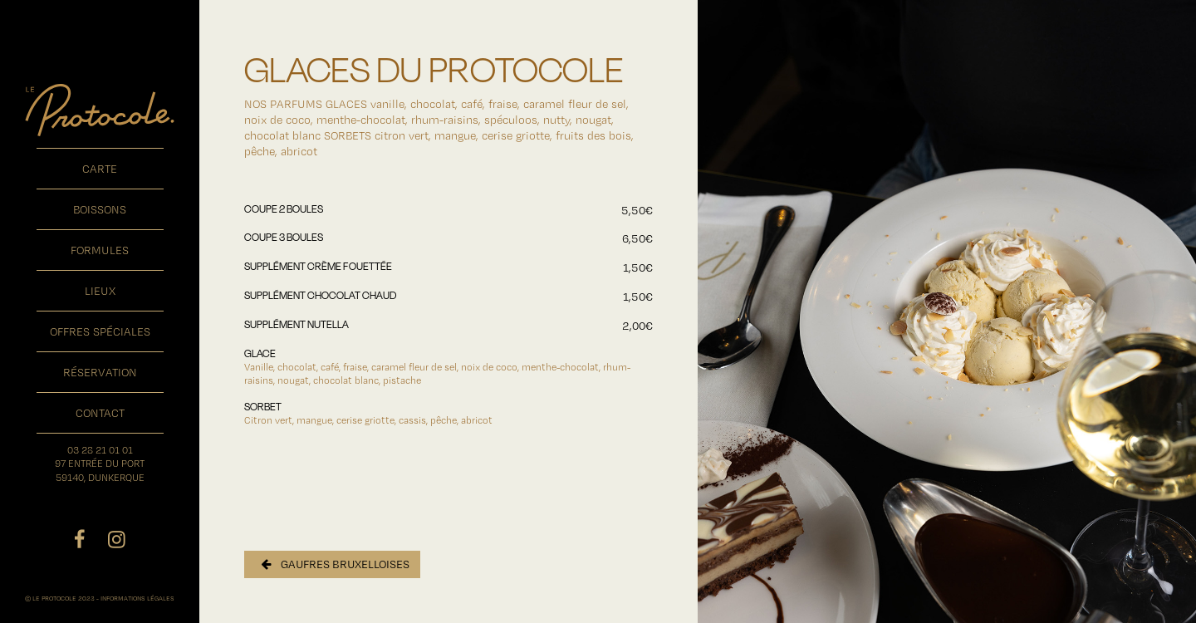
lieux (100, 290)
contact (100, 412)
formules (100, 250)
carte (99, 168)
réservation (100, 372)
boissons (99, 209)
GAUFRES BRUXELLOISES (335, 564)
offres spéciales (100, 331)
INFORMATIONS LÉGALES (137, 598)
